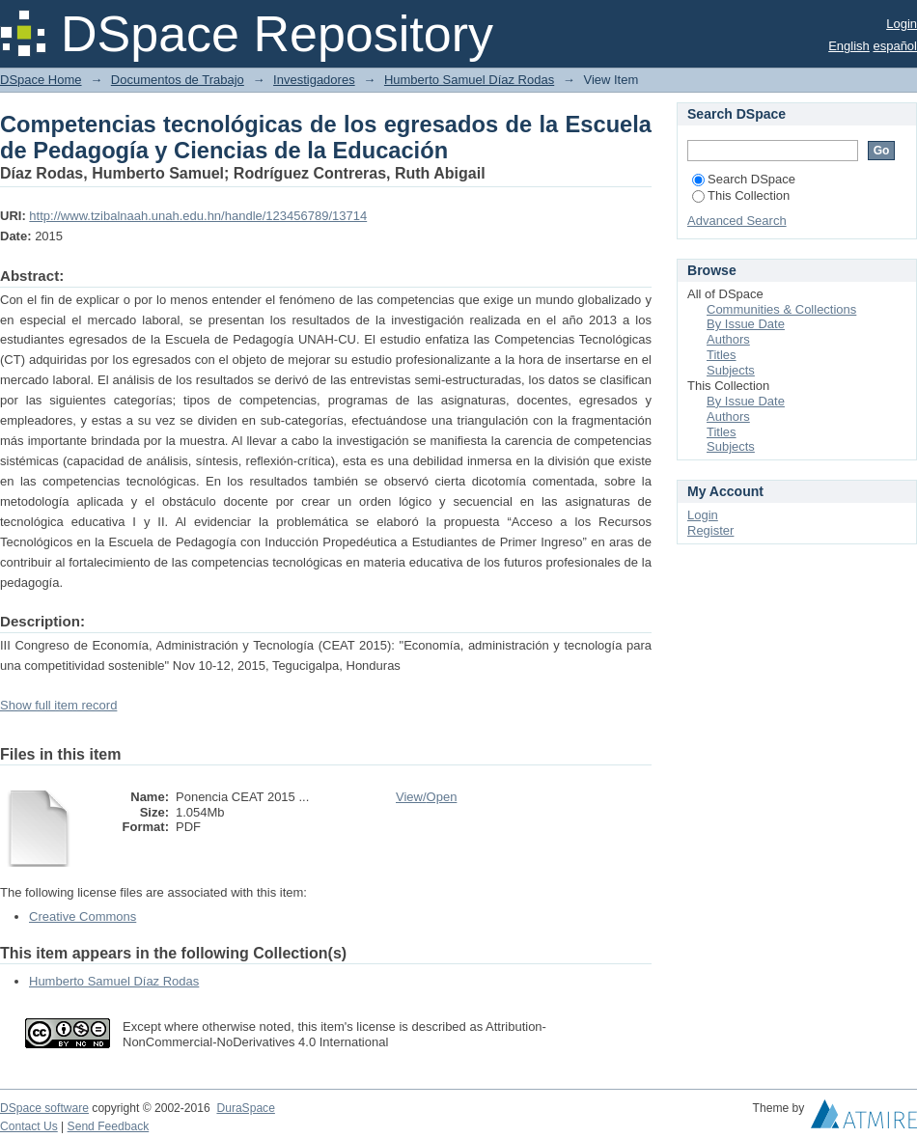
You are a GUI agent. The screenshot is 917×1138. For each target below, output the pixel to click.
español (895, 46)
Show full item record (58, 705)
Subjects (731, 370)
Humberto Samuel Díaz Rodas (469, 79)
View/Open (426, 797)
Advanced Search (737, 220)
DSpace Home (41, 79)
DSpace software (44, 1108)
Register (710, 530)
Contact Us (29, 1126)
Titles (721, 354)
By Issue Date (746, 324)
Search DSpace (743, 179)
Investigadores (314, 79)
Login (901, 23)
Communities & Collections (781, 309)
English (849, 46)
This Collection (741, 195)
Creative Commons (82, 916)
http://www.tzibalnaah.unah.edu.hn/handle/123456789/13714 (198, 215)
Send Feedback (109, 1126)
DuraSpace (245, 1108)
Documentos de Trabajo (177, 79)
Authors (728, 339)
